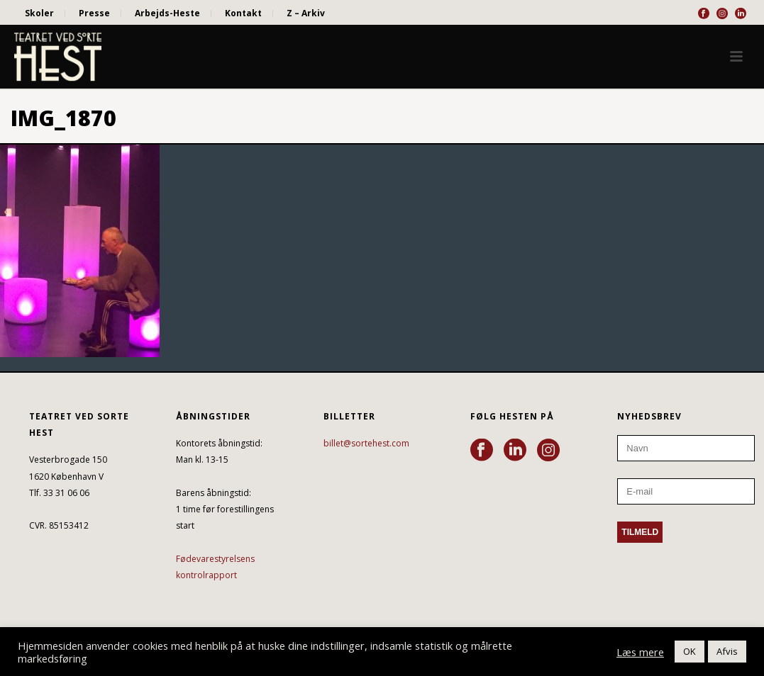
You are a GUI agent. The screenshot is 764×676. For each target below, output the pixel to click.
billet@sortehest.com (366, 443)
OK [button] (689, 651)
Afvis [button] (727, 651)
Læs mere (640, 652)
